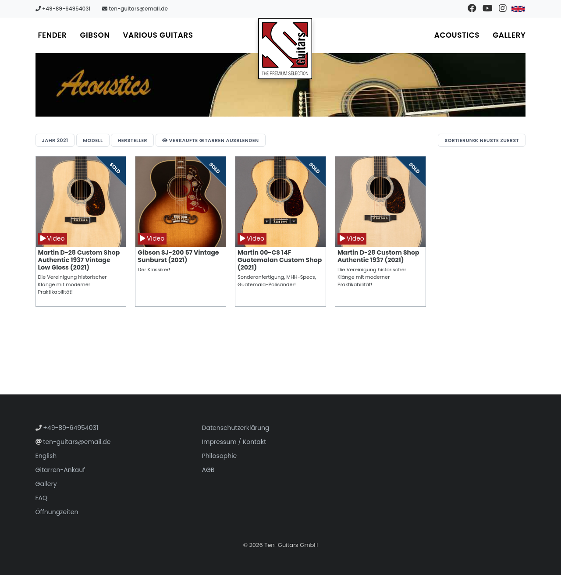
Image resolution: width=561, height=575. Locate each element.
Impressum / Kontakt (234, 441)
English (46, 455)
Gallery (509, 35)
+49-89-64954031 (63, 8)
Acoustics (456, 35)
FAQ (42, 497)
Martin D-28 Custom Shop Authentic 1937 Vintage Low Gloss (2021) (79, 260)
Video (52, 238)
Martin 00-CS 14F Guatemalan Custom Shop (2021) (280, 260)
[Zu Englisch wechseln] (517, 9)
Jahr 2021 (55, 140)
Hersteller (132, 140)
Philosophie (219, 455)
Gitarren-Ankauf (60, 469)
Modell (93, 140)
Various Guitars (158, 35)
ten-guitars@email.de (135, 8)
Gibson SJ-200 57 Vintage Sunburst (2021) (178, 256)
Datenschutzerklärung (236, 427)
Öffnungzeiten (57, 512)
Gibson (95, 35)
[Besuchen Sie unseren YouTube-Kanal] (487, 9)
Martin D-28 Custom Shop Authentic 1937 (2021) (378, 256)
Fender (52, 35)
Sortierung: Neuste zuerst (481, 140)
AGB (208, 469)
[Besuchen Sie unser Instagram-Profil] (502, 9)
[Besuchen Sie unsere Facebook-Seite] (471, 9)
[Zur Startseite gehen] (285, 48)
